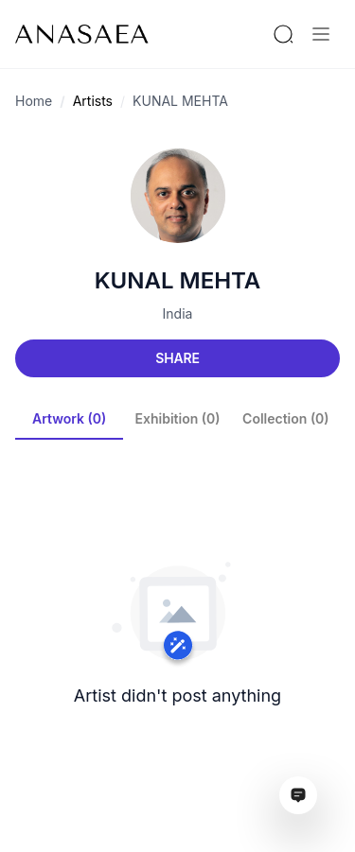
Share (177, 358)
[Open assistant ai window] (298, 795)
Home (33, 101)
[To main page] (82, 34)
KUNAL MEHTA (180, 101)
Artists (93, 101)
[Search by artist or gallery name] (283, 34)
